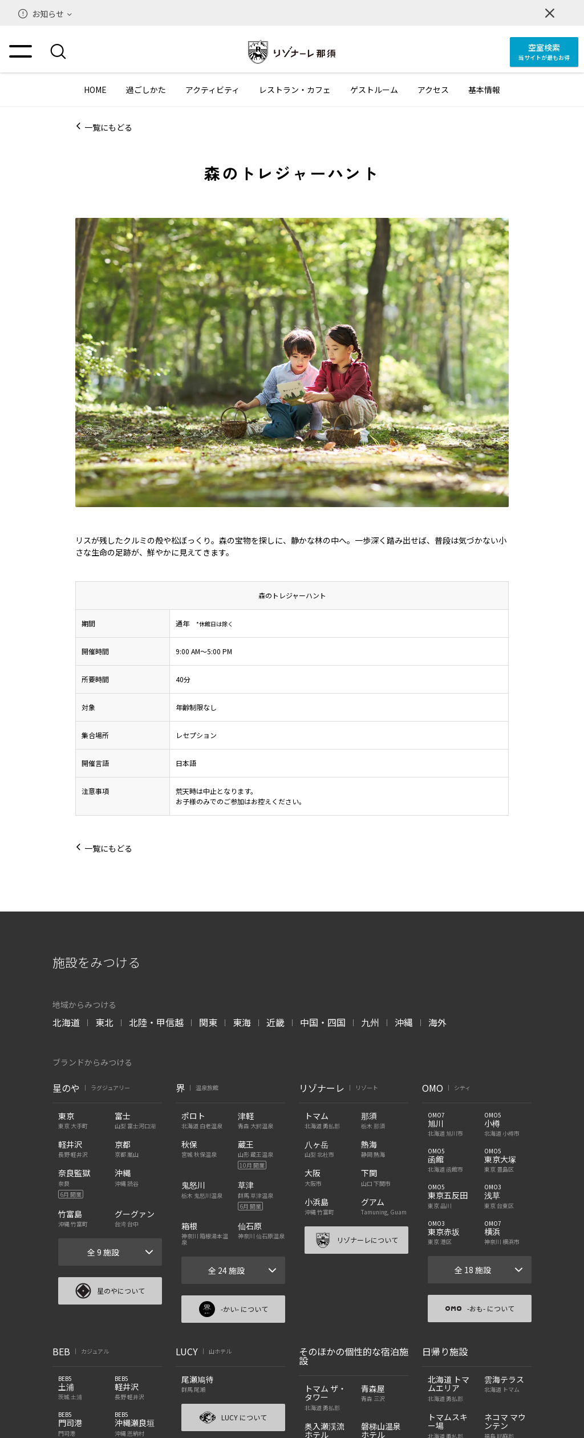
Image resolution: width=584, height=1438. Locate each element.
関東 (208, 1022)
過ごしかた (146, 89)
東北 (104, 1022)
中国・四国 (323, 1022)
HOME (95, 89)
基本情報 (484, 89)
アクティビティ (212, 89)
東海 (242, 1022)
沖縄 (404, 1022)
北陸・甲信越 (156, 1022)
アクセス (433, 89)
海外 (437, 1022)
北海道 (66, 1022)
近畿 (275, 1022)
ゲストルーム (374, 89)
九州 (370, 1022)
